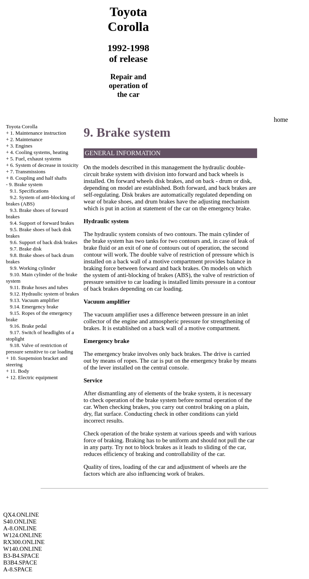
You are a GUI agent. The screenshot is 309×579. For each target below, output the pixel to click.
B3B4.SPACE (20, 562)
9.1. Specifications (29, 191)
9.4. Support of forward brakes (42, 223)
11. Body (19, 371)
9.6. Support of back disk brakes (44, 242)
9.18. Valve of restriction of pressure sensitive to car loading (39, 348)
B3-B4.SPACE (21, 555)
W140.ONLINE (22, 549)
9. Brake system (25, 184)
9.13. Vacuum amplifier (35, 300)
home (281, 119)
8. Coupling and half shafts (38, 178)
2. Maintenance (26, 139)
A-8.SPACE (17, 569)
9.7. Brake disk (26, 249)
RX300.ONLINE (24, 542)
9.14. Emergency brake (34, 307)
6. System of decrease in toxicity (44, 165)
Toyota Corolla (21, 126)
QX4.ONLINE (21, 514)
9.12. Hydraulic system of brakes (44, 294)
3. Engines (21, 146)
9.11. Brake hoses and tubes (39, 287)
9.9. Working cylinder (33, 268)
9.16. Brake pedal (28, 326)
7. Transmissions (27, 171)
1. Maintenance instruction (38, 133)
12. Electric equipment (34, 377)
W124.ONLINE (22, 535)
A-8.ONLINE (20, 528)
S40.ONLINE (20, 521)
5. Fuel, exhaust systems (35, 159)
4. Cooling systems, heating (39, 152)
